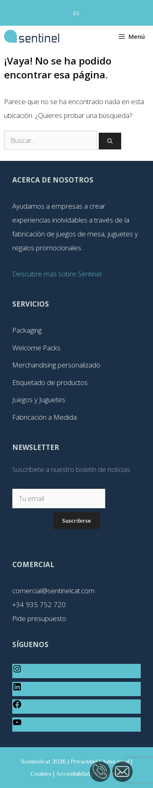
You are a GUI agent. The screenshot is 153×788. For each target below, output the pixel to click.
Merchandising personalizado (56, 365)
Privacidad (84, 761)
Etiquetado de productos (50, 382)
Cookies (41, 773)
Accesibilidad (73, 773)
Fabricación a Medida (44, 417)
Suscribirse (76, 520)
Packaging (27, 330)
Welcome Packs (36, 347)
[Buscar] (110, 141)
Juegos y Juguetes (38, 399)
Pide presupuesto (39, 618)
